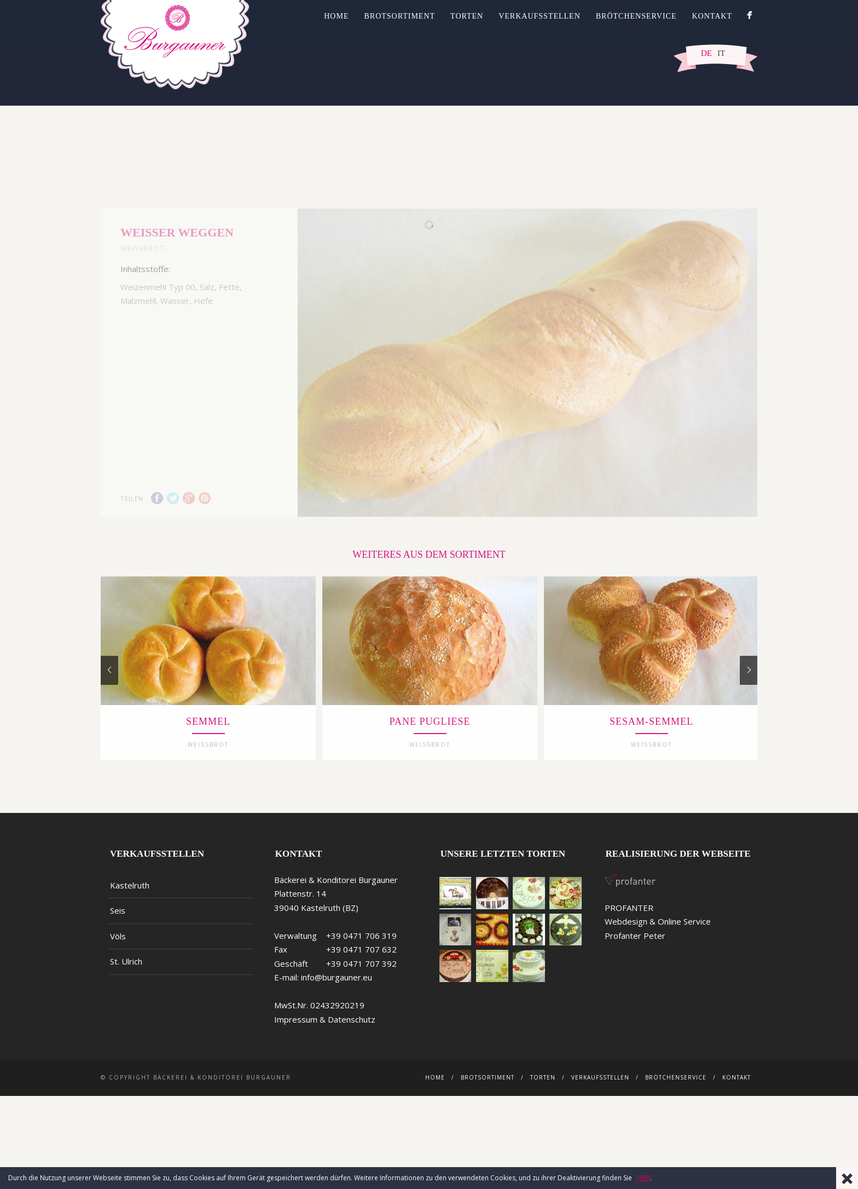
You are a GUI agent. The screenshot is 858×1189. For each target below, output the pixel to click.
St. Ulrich (126, 996)
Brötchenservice (636, 16)
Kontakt (712, 16)
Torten (466, 16)
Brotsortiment (399, 16)
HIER (643, 1177)
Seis (117, 945)
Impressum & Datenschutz (324, 1053)
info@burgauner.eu (336, 1012)
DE (706, 53)
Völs (118, 970)
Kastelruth (129, 919)
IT (721, 53)
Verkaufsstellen (539, 16)
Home (336, 16)
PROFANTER (629, 942)
